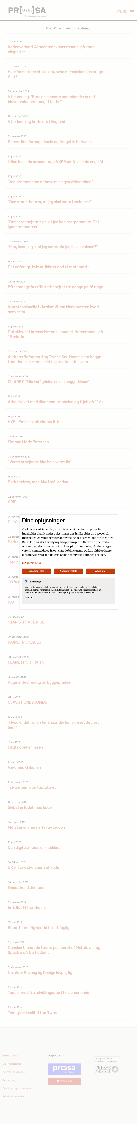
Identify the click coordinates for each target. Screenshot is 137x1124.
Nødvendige (33, 581)
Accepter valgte (68, 571)
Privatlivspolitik (31, 562)
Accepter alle (36, 571)
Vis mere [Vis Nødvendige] (29, 597)
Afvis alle (100, 571)
